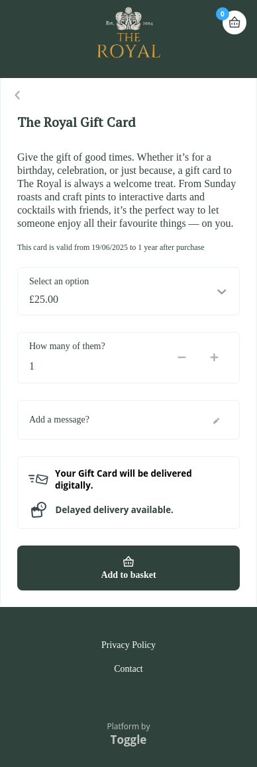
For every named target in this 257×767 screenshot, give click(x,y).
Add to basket (128, 575)
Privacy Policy (128, 645)
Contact (128, 669)
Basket (234, 17)
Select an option (59, 281)
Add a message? (59, 419)
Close (18, 94)
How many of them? (67, 346)
